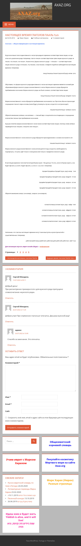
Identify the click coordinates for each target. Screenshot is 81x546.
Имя (8, 397)
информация (44, 246)
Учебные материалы (40, 38)
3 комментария (58, 38)
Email (8, 404)
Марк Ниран (24, 38)
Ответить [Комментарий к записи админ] (11, 345)
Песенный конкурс (16, 498)
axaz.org (62, 5)
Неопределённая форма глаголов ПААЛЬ (22, 258)
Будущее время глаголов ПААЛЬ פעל (60, 258)
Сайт (7, 411)
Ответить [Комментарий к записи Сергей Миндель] (9, 298)
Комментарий (12, 363)
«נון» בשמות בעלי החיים (22, 495)
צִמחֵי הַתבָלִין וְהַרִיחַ (25, 501)
